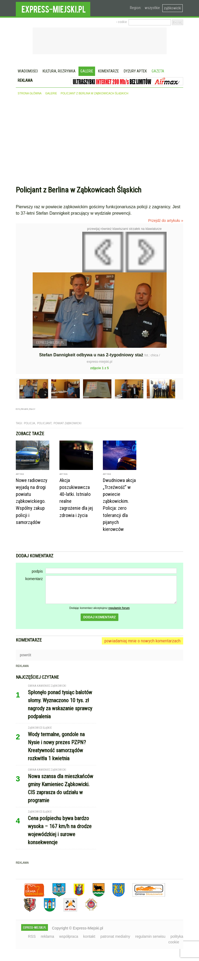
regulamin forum (119, 608)
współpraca (68, 936)
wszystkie (152, 8)
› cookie (121, 22)
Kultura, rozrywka (59, 71)
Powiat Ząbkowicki (67, 423)
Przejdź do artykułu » (165, 220)
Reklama (25, 80)
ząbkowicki (172, 8)
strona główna (30, 93)
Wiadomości (28, 71)
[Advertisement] (99, 141)
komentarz (34, 579)
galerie (51, 93)
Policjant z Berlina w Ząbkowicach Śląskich (94, 93)
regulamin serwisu (150, 936)
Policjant (44, 423)
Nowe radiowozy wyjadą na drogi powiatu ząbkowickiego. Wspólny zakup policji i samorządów (31, 501)
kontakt (89, 936)
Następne (178, 270)
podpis (37, 571)
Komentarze (108, 71)
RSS (32, 936)
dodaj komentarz (99, 617)
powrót (25, 655)
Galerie (86, 71)
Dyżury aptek (135, 71)
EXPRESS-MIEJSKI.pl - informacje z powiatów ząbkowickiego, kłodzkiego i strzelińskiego (53, 8)
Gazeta (158, 71)
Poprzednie (27, 284)
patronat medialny (115, 936)
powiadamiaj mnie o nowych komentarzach (142, 640)
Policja (29, 423)
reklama (47, 936)
